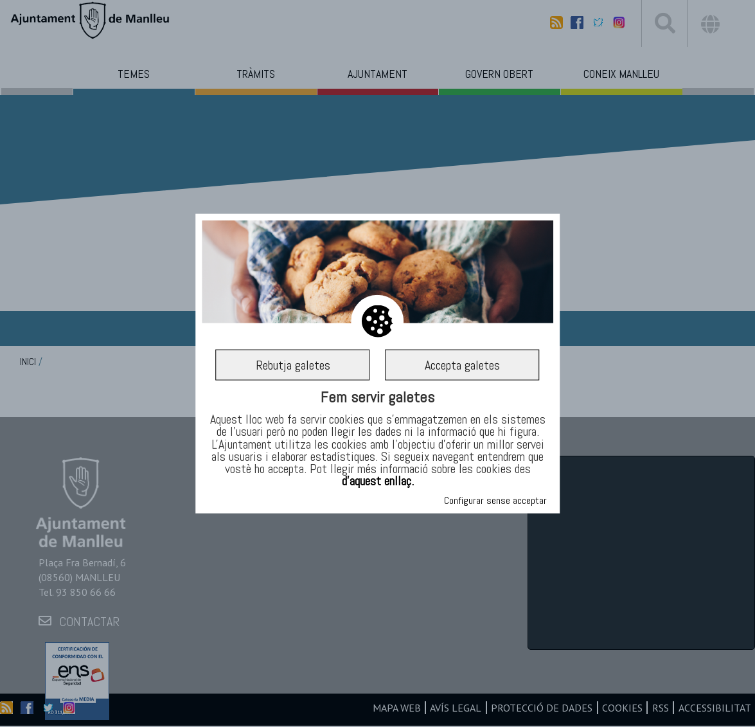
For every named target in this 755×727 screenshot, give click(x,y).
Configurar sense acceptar (495, 500)
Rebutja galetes (293, 365)
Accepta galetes (462, 365)
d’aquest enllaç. (378, 480)
